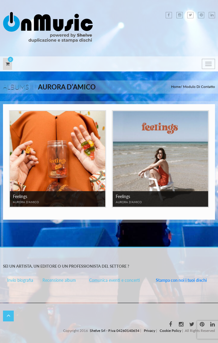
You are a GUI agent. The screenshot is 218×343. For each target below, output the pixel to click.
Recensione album (59, 280)
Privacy (149, 330)
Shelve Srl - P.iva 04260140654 (114, 330)
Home (176, 86)
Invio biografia (20, 280)
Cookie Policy (170, 330)
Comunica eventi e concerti (114, 280)
